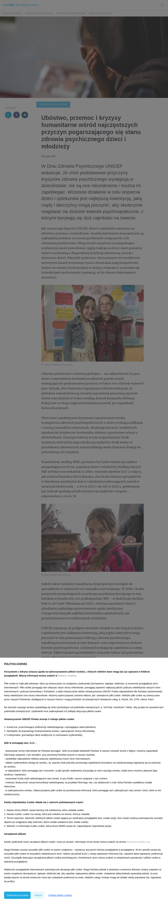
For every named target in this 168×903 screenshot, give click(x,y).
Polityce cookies (67, 675)
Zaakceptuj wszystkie (17, 895)
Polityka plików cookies (60, 895)
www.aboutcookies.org (138, 842)
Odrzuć (38, 895)
